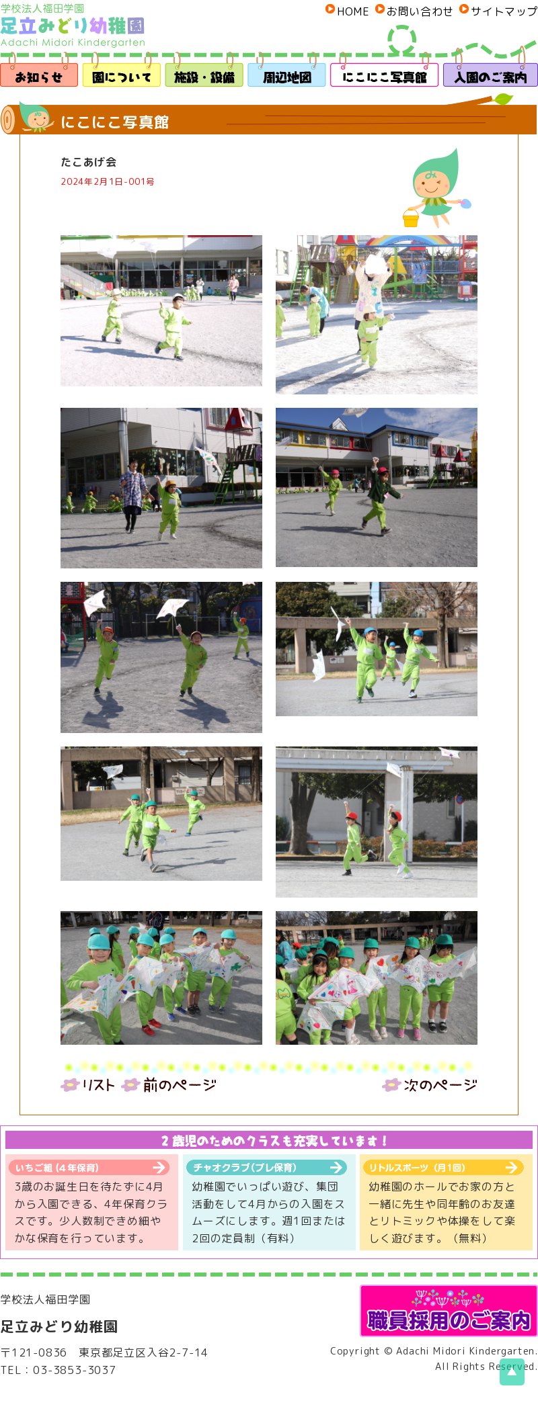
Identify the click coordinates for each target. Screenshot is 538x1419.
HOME (353, 11)
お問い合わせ (420, 11)
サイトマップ (504, 11)
